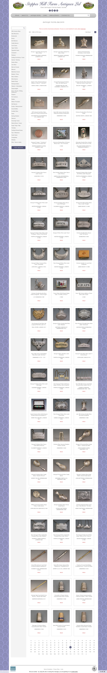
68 (31, 649)
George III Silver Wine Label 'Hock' (61, 232)
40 (54, 645)
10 (70, 640)
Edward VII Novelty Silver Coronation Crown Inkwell (84, 52)
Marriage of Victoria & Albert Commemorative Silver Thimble (39, 626)
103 (43, 654)
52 (35, 647)
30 (82, 642)
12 (78, 640)
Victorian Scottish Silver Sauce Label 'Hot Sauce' (84, 233)
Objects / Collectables (17, 86)
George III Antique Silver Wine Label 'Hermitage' (38, 384)
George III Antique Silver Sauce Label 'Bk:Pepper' (61, 203)
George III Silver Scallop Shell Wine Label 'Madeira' (61, 324)
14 (86, 640)
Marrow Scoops (15, 67)
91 (54, 651)
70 (39, 649)
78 (70, 649)
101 (94, 651)
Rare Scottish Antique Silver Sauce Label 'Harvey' (61, 173)
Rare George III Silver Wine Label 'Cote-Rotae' (61, 414)
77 (66, 649)
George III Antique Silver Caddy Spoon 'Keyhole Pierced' (39, 475)
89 (46, 651)
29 (78, 642)
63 (78, 647)
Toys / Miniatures (15, 132)
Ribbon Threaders (16, 101)
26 (66, 642)
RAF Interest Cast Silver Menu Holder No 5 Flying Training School (39, 112)
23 (54, 642)
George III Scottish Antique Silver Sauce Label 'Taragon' (84, 203)
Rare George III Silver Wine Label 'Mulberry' (61, 263)
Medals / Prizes (15, 74)
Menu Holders (15, 76)
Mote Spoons (15, 79)
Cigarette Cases (15, 50)
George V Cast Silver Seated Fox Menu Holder (61, 52)
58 (58, 647)
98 (82, 651)
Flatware (14, 55)
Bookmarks (14, 36)
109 (66, 654)
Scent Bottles (15, 108)
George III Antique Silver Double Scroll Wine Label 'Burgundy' (83, 173)
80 (78, 649)
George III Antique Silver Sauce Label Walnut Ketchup (39, 445)
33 (94, 642)
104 (47, 654)
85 (31, 651)
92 (58, 651)
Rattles (13, 99)
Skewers (14, 118)
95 (70, 651)
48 (86, 645)
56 (50, 647)
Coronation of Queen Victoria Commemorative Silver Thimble (61, 596)
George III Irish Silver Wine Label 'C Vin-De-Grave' (83, 354)
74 (54, 649)
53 (39, 647)
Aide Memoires (15, 33)
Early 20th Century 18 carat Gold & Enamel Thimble (61, 626)
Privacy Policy (57, 669)
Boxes (13, 38)
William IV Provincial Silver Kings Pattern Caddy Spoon (39, 505)
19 (39, 642)
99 (86, 651)
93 (62, 651)
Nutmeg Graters (15, 83)
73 (50, 649)
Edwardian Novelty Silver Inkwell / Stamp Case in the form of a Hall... (84, 143)
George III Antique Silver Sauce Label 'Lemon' (39, 173)
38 (46, 645)
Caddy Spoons (15, 43)
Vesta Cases (14, 135)
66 (90, 647)
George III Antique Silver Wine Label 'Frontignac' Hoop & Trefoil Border (38, 233)
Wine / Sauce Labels (16, 142)
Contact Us (65, 15)
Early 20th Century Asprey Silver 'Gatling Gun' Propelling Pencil (61, 565)
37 (42, 645)
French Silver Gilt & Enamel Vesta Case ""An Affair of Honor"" (61, 294)
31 (86, 642)
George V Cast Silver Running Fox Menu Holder (39, 52)
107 (59, 654)
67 (94, 647)
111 (74, 654)
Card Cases (14, 45)
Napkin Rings (15, 81)
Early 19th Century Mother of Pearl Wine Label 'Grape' (84, 294)
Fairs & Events (54, 15)
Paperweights (15, 88)
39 (50, 645)
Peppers (13, 94)
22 (50, 642)
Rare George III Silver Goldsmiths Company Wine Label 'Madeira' (39, 535)
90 (50, 651)
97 (78, 651)
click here (83, 28)
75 (58, 649)
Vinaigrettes (14, 137)
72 (46, 649)
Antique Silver (35, 15)
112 (78, 654)
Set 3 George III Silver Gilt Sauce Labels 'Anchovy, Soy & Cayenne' (61, 384)
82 (86, 649)
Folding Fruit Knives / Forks (18, 57)
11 (74, 640)
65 (86, 647)
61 (70, 647)
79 (74, 649)
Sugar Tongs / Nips (16, 125)
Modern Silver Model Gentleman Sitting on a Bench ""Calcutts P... (39, 82)
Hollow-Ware (15, 62)
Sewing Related (15, 116)
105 (51, 654)
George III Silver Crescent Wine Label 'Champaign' (39, 263)
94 (66, 651)
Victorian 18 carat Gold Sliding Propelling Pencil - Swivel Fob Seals (83, 565)
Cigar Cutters (15, 48)
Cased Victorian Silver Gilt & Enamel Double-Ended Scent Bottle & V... (38, 414)
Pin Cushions (15, 96)
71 (42, 649)
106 (55, 654)
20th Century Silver (16, 31)
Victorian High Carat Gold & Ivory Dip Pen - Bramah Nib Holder (39, 596)
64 (82, 647)
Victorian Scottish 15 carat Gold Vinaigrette (83, 263)
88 (42, 651)
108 (62, 654)
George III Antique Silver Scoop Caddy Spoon (61, 505)
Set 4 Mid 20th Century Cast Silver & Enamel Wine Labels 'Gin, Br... (84, 384)
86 (35, 651)
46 (78, 645)
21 (46, 642)
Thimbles (14, 127)
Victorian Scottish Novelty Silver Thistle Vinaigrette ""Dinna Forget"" (39, 294)
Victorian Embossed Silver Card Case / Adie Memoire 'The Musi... (84, 505)
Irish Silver (14, 64)
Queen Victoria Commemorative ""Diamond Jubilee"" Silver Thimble (84, 596)
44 (70, 645)
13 (82, 640)
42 (62, 645)
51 (31, 647)
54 (42, 647)
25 (62, 642)
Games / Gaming (16, 59)
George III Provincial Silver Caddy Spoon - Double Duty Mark (84, 445)
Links (45, 15)
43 (66, 645)
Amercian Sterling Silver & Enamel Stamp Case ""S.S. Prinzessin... (61, 143)
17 (31, 642)
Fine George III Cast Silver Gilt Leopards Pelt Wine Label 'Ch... (39, 324)
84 (94, 649)
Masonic (14, 69)
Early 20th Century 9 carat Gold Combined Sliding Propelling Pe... (39, 565)
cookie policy (74, 671)
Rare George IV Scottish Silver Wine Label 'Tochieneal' (83, 324)
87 (39, 651)
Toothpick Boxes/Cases (17, 130)
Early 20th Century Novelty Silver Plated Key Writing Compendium (61, 112)
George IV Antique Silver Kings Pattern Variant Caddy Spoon (84, 475)
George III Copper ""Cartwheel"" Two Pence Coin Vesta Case (39, 143)
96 (74, 651)
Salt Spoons (14, 104)
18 (35, 642)
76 (62, 649)
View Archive (18, 147)
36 (39, 645)
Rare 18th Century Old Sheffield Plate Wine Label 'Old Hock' (38, 354)
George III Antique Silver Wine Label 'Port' (38, 203)
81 (82, 649)
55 (46, 647)
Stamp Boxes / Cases (17, 123)
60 (66, 647)
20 (42, 642)
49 (90, 645)
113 (82, 654)
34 (31, 645)
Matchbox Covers (16, 71)
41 (58, 645)
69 (35, 649)
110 (70, 654)
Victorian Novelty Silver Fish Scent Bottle (84, 112)
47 (82, 645)
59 (62, 647)
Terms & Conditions (48, 669)
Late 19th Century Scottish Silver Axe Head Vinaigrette (84, 414)
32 (90, 642)
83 (90, 649)
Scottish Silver (15, 111)
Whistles (13, 139)
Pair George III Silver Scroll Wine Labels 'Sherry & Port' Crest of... (84, 535)
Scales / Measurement (17, 106)
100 (90, 651)
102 (39, 654)
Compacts (14, 52)
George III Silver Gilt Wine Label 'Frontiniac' (61, 354)
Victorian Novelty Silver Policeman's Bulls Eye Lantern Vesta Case (83, 82)
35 (35, 645)
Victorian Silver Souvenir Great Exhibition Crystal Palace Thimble (84, 626)
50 (94, 645)
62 (74, 647)
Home (17, 15)
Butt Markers (15, 40)
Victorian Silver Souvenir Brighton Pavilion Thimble (61, 445)
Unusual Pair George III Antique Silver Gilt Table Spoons (61, 82)
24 (58, 642)
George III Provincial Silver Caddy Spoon (61, 475)
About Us (25, 15)
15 (90, 640)
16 (94, 640)
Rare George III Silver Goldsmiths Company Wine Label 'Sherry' (61, 535)
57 (54, 647)
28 (74, 642)
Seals (13, 113)
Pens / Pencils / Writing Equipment (17, 91)
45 (74, 645)
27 (70, 642)
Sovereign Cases (16, 120)
